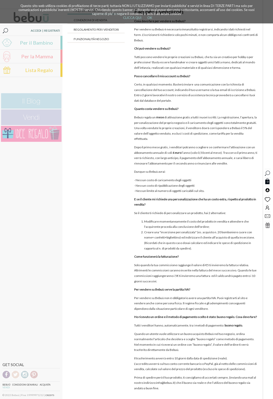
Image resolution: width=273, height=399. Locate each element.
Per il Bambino (36, 43)
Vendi (6, 387)
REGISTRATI (52, 30)
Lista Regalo (39, 70)
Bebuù (6, 384)
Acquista (45, 384)
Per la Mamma (37, 56)
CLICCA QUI (132, 18)
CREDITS (49, 395)
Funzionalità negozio (91, 39)
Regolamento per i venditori (96, 29)
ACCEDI (36, 30)
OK (149, 18)
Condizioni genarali (25, 384)
